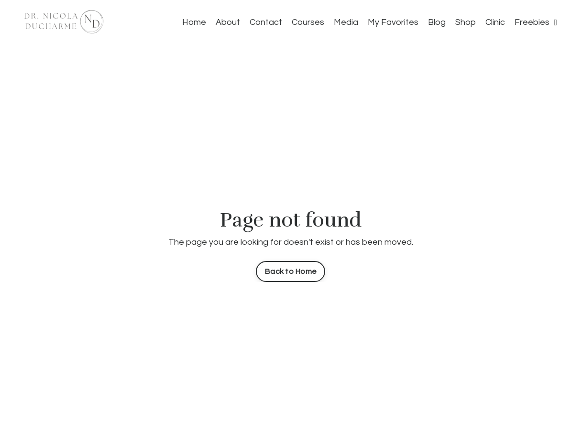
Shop (465, 22)
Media (346, 22)
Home (194, 22)
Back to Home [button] (290, 271)
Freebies (536, 22)
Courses (308, 22)
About (228, 22)
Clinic (495, 22)
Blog (437, 22)
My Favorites (393, 22)
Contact (266, 22)
